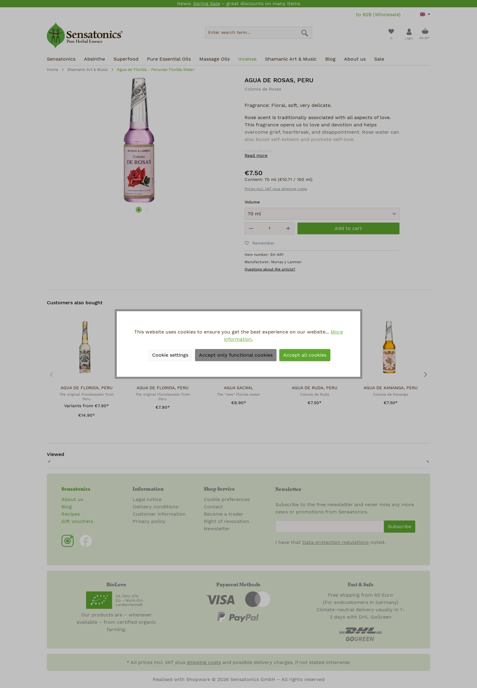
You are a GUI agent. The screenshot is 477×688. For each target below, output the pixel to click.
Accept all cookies (304, 355)
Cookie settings (170, 355)
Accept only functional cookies (236, 355)
